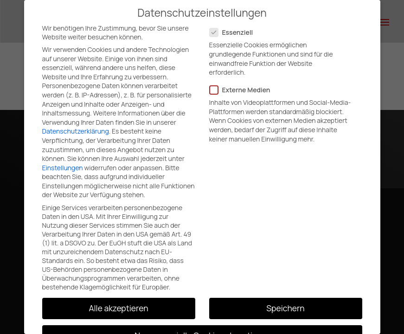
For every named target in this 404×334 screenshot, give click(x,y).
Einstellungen (62, 167)
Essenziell (235, 32)
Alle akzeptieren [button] (118, 308)
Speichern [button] (285, 308)
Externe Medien (243, 89)
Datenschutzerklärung (75, 131)
